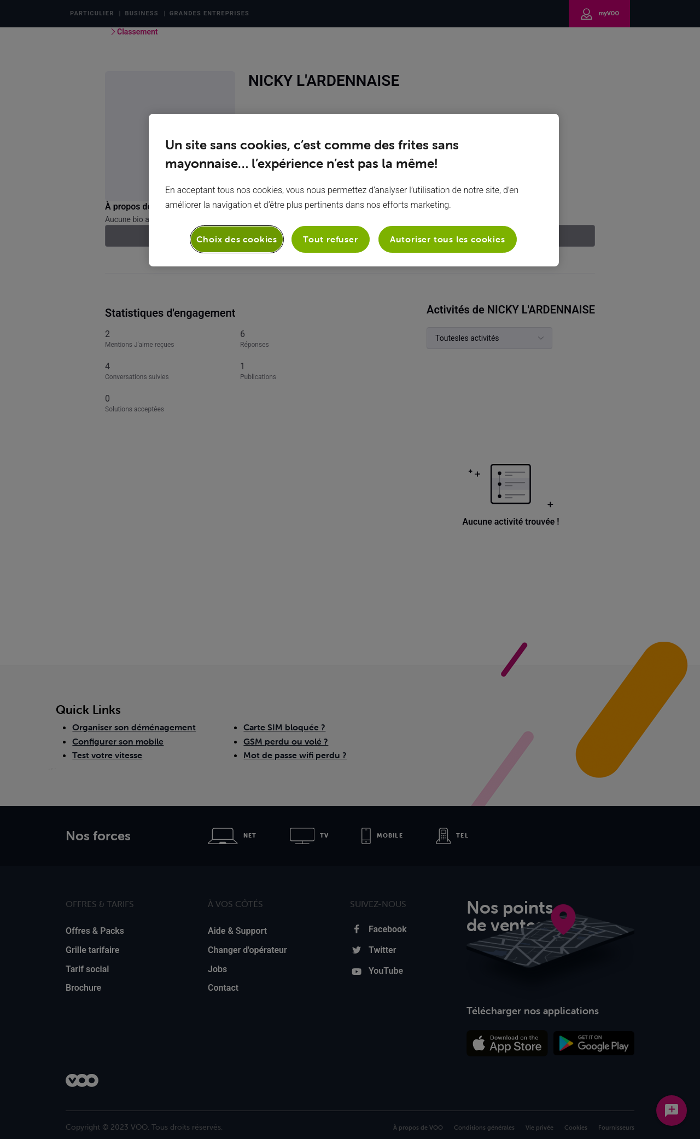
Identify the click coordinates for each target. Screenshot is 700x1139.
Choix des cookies (236, 239)
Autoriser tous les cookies (447, 239)
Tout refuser (330, 239)
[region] (354, 190)
